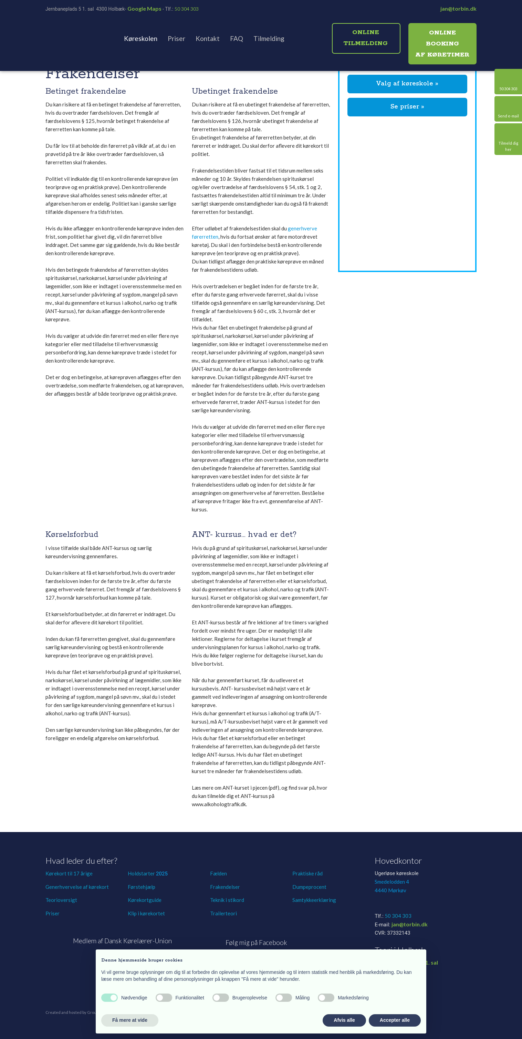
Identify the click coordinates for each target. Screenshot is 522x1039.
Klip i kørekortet (146, 913)
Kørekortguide (144, 900)
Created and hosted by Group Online (78, 1012)
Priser (176, 38)
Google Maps (144, 8)
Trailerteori (223, 913)
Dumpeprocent (309, 887)
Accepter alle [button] (395, 1020)
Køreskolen (140, 38)
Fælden (218, 873)
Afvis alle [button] (344, 1020)
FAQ (236, 38)
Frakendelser (225, 887)
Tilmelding (268, 38)
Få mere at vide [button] (129, 1020)
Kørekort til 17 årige (69, 873)
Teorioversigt (61, 900)
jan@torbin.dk (458, 8)
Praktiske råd (307, 873)
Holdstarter (142, 873)
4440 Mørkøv (390, 890)
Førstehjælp (141, 887)
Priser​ (52, 913)
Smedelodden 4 (392, 882)
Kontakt (208, 38)
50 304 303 (187, 9)
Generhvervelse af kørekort (77, 887)
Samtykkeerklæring (314, 900)
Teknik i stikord (227, 900)
